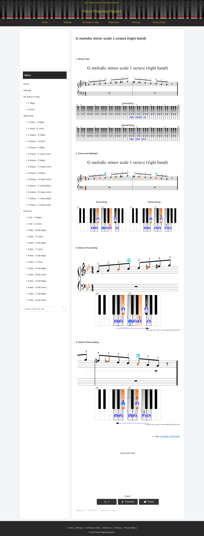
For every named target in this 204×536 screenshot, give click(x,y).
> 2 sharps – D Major (35, 135)
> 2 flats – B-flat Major (36, 230)
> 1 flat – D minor (34, 224)
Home (26, 84)
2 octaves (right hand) (170, 436)
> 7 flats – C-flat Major (36, 294)
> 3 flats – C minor (34, 249)
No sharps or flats (31, 97)
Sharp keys (28, 116)
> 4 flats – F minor (34, 262)
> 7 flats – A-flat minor (36, 300)
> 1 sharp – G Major (35, 122)
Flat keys (27, 211)
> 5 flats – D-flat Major (36, 268)
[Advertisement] (128, 48)
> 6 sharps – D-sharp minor (38, 192)
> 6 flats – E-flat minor (36, 287)
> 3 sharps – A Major (35, 147)
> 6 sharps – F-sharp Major (38, 186)
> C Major (30, 103)
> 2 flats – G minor (34, 237)
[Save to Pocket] (149, 502)
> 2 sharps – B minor (35, 141)
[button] (64, 309)
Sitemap (27, 90)
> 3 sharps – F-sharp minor (38, 154)
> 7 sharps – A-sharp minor (38, 205)
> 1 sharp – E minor (35, 128)
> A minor (30, 109)
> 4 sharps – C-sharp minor (38, 167)
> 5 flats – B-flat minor (36, 275)
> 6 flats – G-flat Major (36, 281)
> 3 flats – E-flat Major (36, 243)
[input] (45, 309)
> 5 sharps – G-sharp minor (38, 179)
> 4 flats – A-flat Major (36, 256)
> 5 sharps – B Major (35, 173)
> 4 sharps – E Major (35, 160)
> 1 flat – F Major (34, 217)
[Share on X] (107, 502)
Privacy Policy (130, 528)
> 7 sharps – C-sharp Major (38, 198)
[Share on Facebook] (128, 502)
